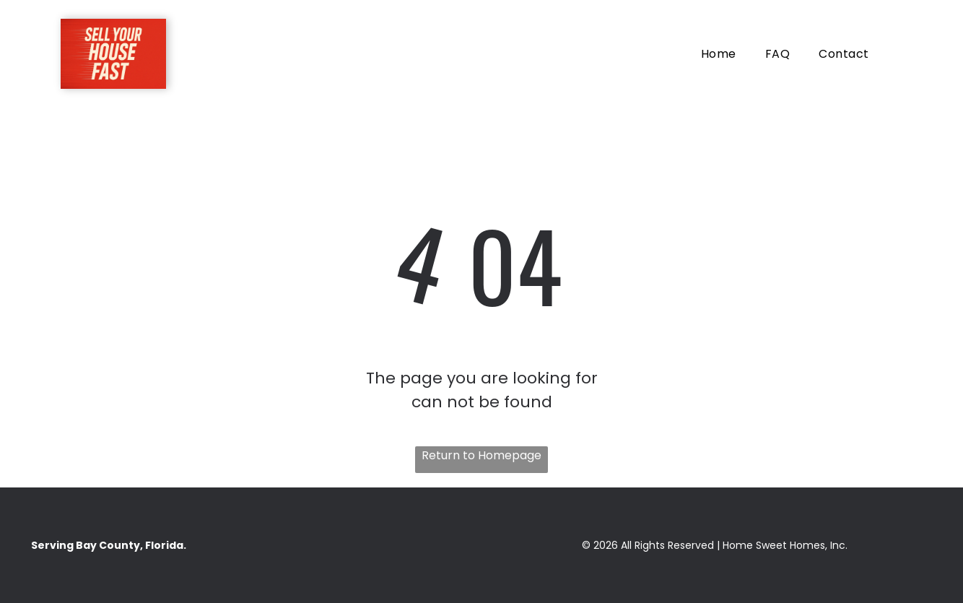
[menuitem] (719, 53)
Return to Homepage (481, 455)
